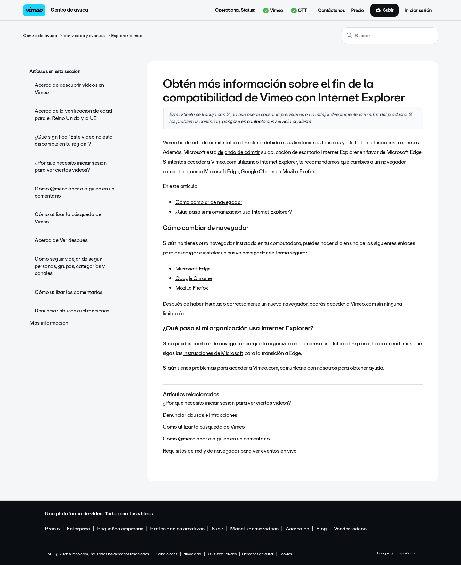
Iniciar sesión (418, 10)
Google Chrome (259, 171)
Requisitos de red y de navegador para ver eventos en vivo (230, 451)
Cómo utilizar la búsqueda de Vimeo (68, 218)
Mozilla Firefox (298, 171)
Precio (357, 10)
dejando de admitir (239, 152)
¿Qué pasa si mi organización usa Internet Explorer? (233, 211)
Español (406, 553)
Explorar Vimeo (126, 35)
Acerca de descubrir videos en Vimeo (69, 88)
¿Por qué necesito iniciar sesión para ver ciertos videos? (71, 166)
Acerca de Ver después (61, 240)
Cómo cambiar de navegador (208, 202)
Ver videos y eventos (84, 35)
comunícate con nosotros (308, 368)
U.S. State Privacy (221, 554)
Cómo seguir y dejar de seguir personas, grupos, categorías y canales (69, 266)
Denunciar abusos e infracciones (72, 310)
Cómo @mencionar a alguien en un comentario (74, 192)
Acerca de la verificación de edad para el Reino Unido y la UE (73, 114)
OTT (299, 10)
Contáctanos (331, 10)
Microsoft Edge (221, 171)
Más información (48, 323)
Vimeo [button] (273, 10)
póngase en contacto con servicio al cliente (266, 121)
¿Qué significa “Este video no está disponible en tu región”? (74, 140)
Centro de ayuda (69, 9)
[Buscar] (390, 36)
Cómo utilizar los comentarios (68, 292)
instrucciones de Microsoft (213, 353)
